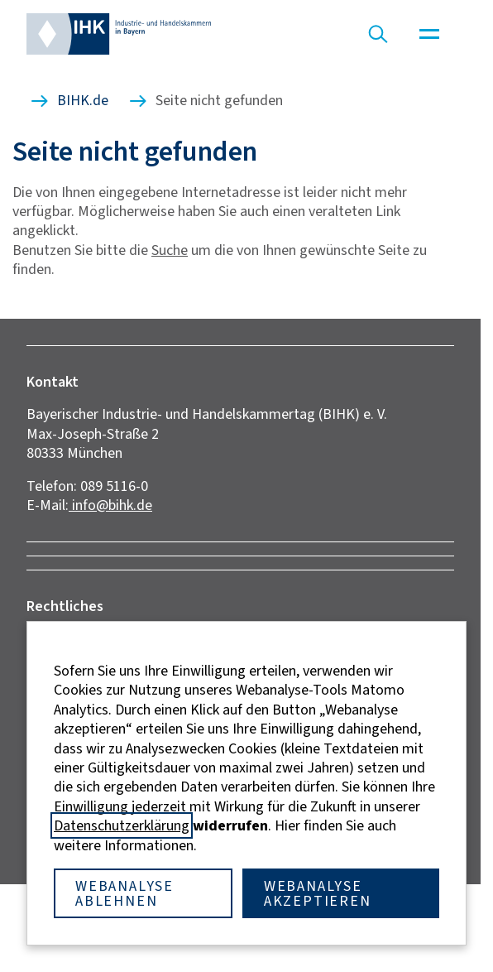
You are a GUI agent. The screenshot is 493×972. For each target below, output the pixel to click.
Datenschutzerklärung (121, 825)
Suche (169, 250)
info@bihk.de (110, 505)
